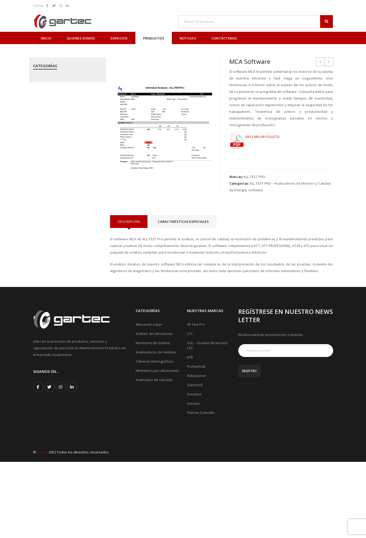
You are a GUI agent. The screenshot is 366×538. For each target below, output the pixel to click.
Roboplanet (196, 452)
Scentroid (194, 461)
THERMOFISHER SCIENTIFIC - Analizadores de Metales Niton (66, 315)
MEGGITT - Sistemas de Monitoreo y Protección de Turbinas (62, 166)
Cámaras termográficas (155, 437)
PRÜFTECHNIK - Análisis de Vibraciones (64, 211)
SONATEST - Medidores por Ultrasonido (64, 282)
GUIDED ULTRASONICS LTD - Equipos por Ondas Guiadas (65, 125)
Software (255, 190)
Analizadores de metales (156, 428)
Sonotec (193, 479)
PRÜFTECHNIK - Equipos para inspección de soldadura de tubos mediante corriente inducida (65, 246)
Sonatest (194, 470)
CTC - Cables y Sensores (52, 110)
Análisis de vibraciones (154, 409)
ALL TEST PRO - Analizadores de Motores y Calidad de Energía (67, 82)
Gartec (42, 528)
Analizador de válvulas (154, 456)
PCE (36, 180)
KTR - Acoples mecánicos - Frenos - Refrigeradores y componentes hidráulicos (61, 145)
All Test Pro (196, 400)
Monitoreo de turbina (153, 419)
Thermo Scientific (201, 488)
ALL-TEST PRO (254, 176)
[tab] (129, 221)
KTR (190, 433)
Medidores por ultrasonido (157, 446)
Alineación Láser (149, 400)
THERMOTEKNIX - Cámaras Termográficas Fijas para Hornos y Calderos (66, 332)
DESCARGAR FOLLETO (262, 136)
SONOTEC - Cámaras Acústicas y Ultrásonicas (59, 297)
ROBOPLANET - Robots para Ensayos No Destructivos (65, 267)
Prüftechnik (196, 442)
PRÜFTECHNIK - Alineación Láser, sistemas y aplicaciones (67, 196)
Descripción (129, 221)
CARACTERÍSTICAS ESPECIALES (183, 221)
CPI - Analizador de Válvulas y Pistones (64, 97)
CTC (190, 409)
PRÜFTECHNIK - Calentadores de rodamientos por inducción (59, 226)
